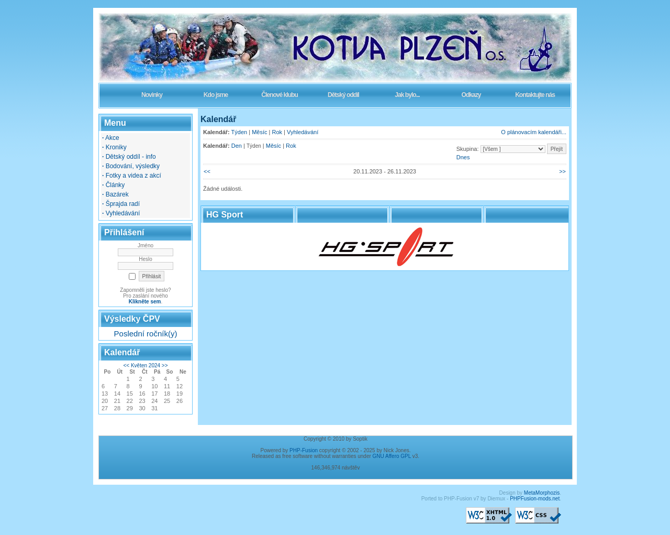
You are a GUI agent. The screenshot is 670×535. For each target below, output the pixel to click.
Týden (239, 132)
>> (165, 365)
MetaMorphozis (542, 493)
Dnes (463, 157)
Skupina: (467, 149)
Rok (277, 132)
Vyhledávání (302, 132)
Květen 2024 (145, 365)
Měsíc (259, 132)
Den (236, 146)
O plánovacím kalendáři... (533, 132)
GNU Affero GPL (392, 456)
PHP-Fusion (303, 450)
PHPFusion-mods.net (535, 498)
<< (126, 365)
